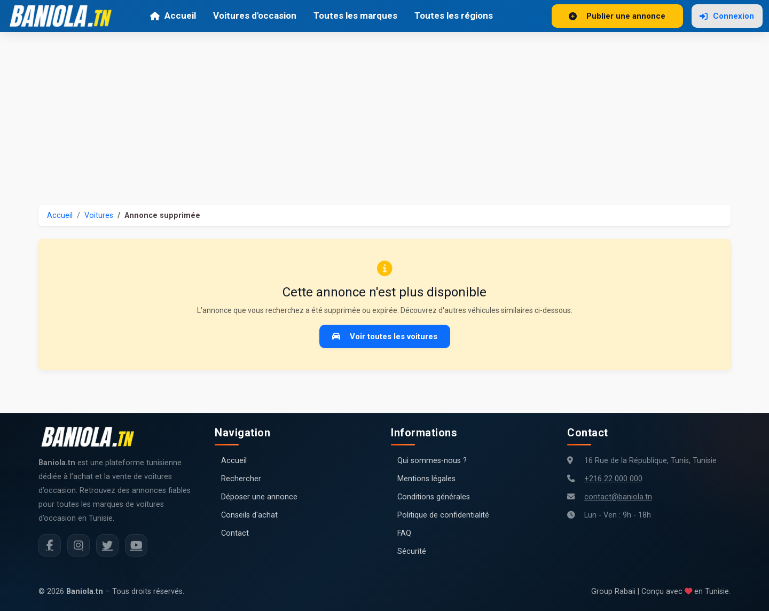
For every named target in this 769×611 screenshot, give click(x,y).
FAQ (404, 533)
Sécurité (411, 551)
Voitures (98, 215)
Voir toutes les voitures (384, 336)
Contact (235, 533)
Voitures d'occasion (254, 15)
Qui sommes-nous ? (432, 460)
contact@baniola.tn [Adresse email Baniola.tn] (618, 497)
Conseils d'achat (249, 515)
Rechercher (241, 478)
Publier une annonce (617, 16)
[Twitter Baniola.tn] (107, 545)
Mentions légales (426, 478)
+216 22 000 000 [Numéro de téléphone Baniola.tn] (613, 478)
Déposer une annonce (259, 497)
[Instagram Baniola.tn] (78, 545)
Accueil (173, 15)
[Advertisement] (384, 112)
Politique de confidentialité (443, 515)
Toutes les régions (453, 15)
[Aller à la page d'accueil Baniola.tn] (91, 437)
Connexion (727, 16)
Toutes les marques (355, 15)
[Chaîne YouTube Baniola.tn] (136, 545)
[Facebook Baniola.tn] (49, 545)
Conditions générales (433, 497)
